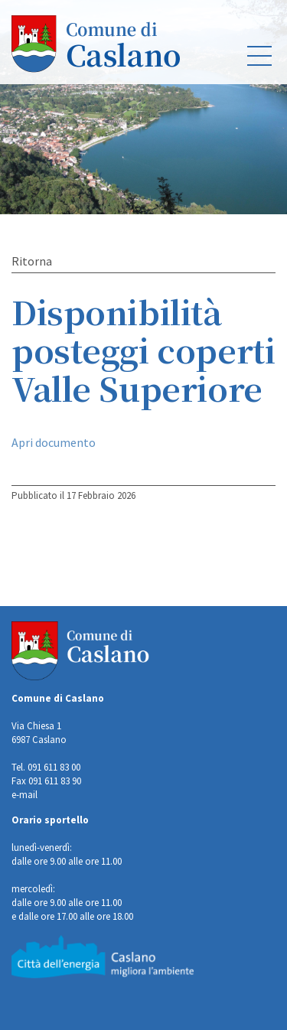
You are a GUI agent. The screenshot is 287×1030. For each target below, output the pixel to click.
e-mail (24, 794)
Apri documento (53, 442)
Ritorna (31, 261)
